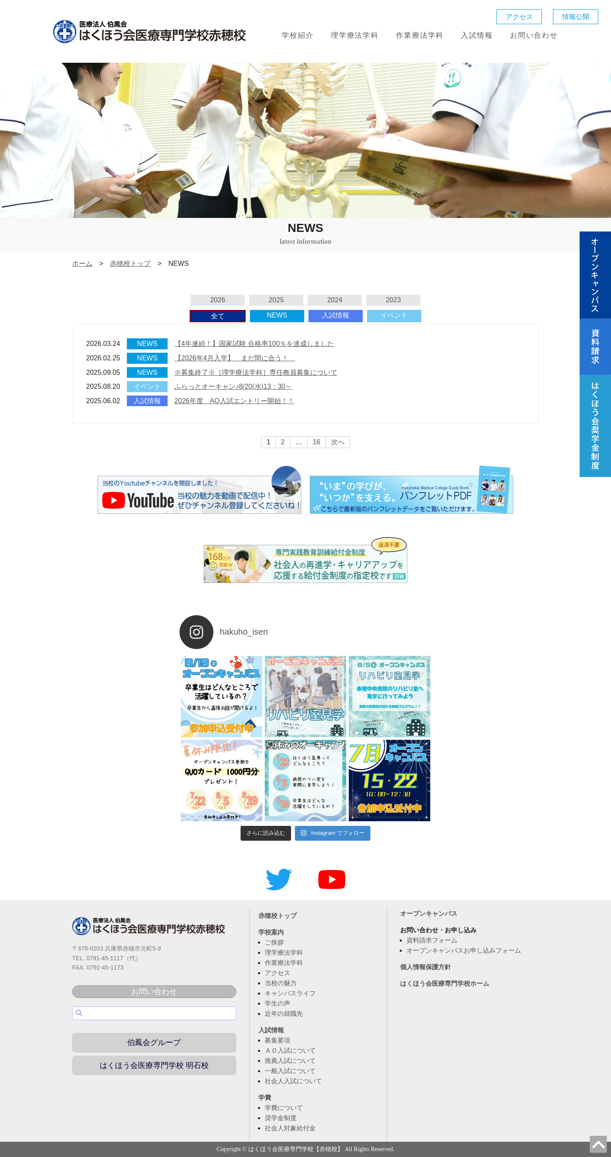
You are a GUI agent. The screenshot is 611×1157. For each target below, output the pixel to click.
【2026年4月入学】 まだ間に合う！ (234, 358)
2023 (393, 300)
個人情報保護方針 (425, 966)
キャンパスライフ (290, 993)
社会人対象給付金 (290, 1128)
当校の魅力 (281, 983)
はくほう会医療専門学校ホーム (444, 983)
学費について (284, 1107)
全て (217, 316)
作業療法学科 (420, 35)
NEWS (277, 315)
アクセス (519, 16)
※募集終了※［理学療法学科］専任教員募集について (255, 372)
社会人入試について (293, 1081)
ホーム (82, 263)
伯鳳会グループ (154, 1042)
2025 (276, 300)
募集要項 (277, 1040)
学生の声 (277, 1003)
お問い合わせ (534, 35)
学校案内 (271, 932)
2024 (334, 300)
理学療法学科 (355, 35)
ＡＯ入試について (290, 1050)
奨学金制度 (281, 1117)
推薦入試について (290, 1060)
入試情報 (477, 35)
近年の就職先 (284, 1013)
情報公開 (575, 16)
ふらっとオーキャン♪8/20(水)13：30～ (233, 386)
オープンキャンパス (428, 913)
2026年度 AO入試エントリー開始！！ (234, 400)
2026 (217, 300)
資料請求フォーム (431, 940)
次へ (338, 442)
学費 (264, 1097)
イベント (394, 315)
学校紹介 (298, 35)
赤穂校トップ (130, 263)
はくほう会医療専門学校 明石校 (154, 1065)
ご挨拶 (274, 942)
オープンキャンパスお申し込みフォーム (463, 950)
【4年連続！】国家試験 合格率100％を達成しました (254, 343)
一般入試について (290, 1070)
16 (316, 442)
